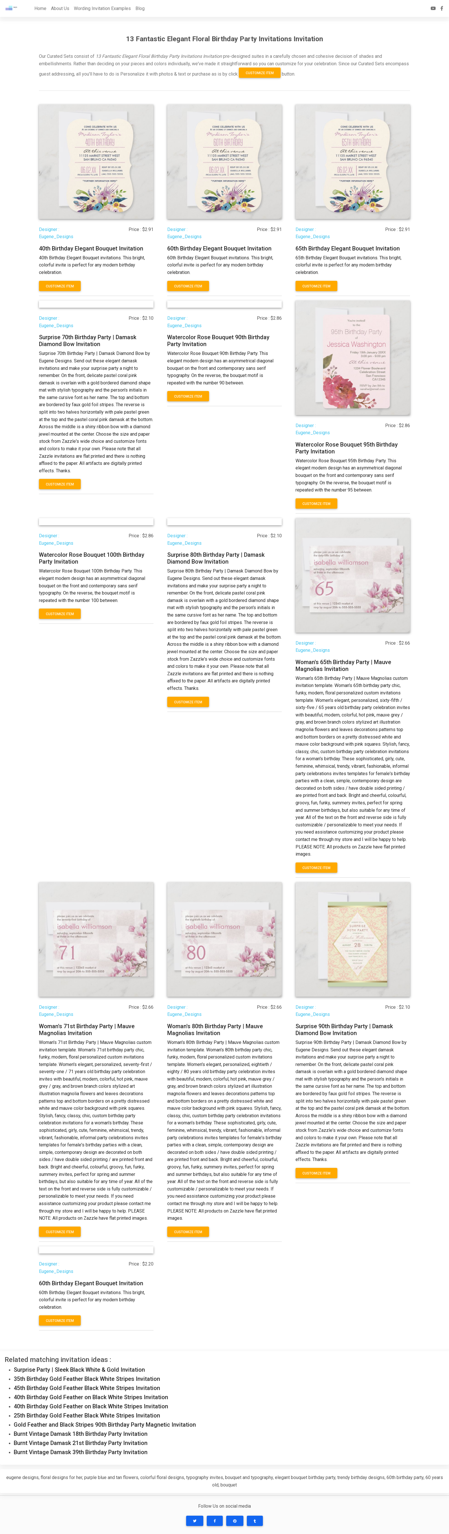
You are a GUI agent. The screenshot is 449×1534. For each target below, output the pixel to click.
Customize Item (260, 73)
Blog (140, 8)
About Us (60, 8)
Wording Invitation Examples (102, 8)
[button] (194, 1521)
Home (40, 8)
